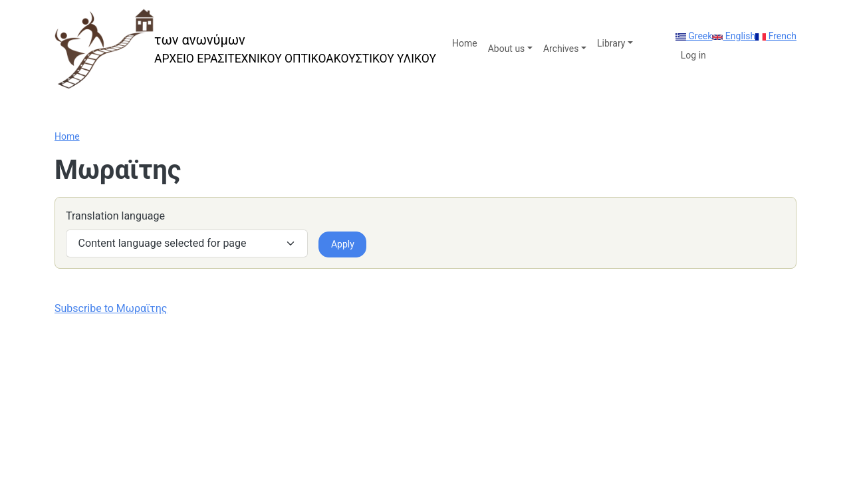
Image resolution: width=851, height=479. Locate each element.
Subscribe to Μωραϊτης (111, 308)
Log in (693, 55)
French (775, 36)
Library (611, 43)
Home (464, 43)
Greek (694, 36)
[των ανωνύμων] (245, 48)
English (733, 36)
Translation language (115, 216)
